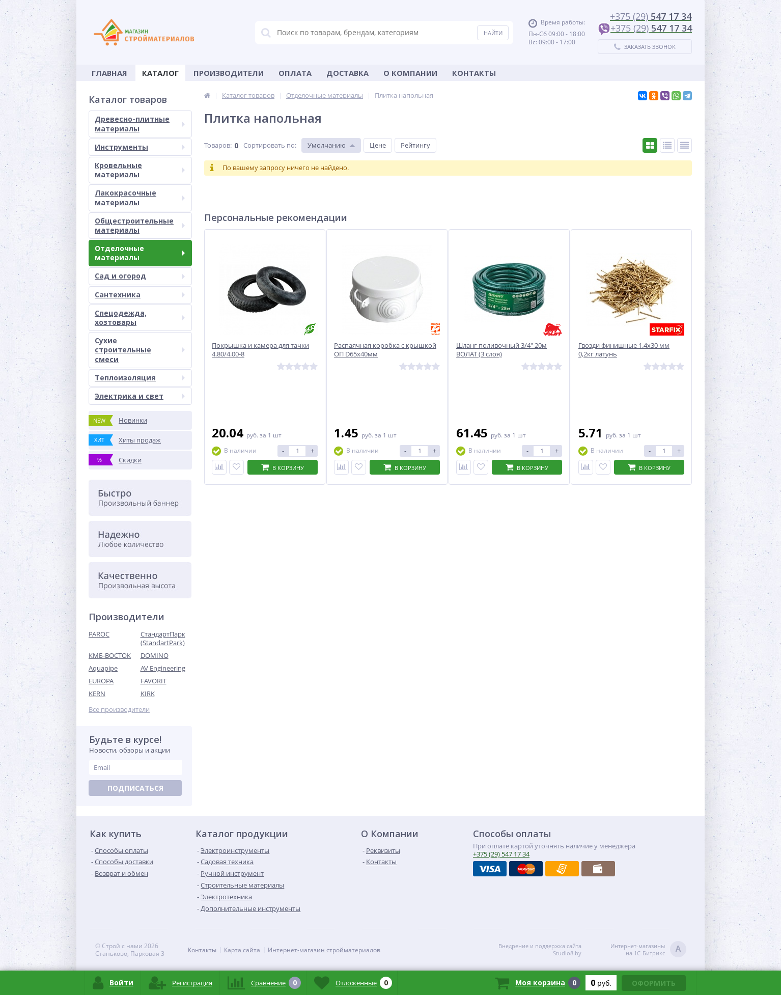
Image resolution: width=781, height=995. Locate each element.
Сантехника (140, 294)
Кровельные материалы (140, 169)
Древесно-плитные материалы (140, 123)
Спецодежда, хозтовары (140, 317)
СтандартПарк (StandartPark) (163, 638)
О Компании (410, 73)
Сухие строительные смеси (140, 350)
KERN (97, 693)
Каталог (160, 73)
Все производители (119, 709)
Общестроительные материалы (140, 225)
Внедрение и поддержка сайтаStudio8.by (539, 950)
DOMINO (155, 655)
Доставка (347, 73)
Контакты (474, 73)
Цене (378, 145)
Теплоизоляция (140, 377)
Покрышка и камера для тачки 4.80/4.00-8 (260, 349)
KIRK (148, 693)
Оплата (295, 73)
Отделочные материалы (140, 252)
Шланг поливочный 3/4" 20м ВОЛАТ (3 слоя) (501, 349)
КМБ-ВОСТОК (110, 655)
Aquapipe (103, 668)
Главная (109, 73)
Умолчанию (327, 145)
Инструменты (140, 147)
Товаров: (218, 145)
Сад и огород (140, 276)
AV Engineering (163, 668)
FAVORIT (153, 680)
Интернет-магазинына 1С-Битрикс (648, 950)
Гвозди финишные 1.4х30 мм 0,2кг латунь (624, 349)
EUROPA (101, 680)
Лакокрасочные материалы (140, 197)
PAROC (99, 634)
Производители (228, 73)
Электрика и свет (140, 396)
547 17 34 (501, 854)
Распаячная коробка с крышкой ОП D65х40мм (385, 349)
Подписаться (135, 788)
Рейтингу (415, 145)
